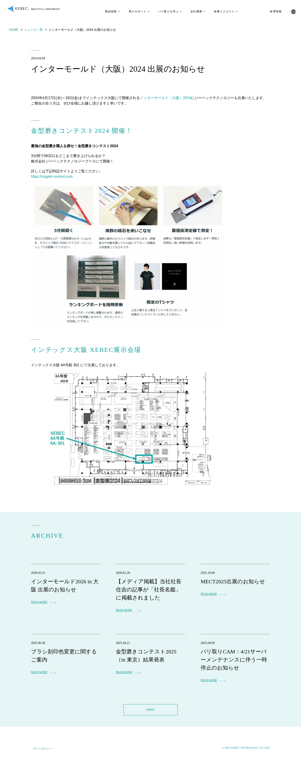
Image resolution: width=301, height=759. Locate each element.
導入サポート (134, 11)
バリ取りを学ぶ (164, 11)
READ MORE (39, 602)
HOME (13, 29)
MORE (151, 709)
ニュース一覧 (33, 29)
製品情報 (107, 11)
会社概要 (192, 11)
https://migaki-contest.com (52, 176)
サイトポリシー (42, 748)
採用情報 (272, 11)
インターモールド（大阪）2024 (165, 98)
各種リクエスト (220, 11)
